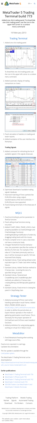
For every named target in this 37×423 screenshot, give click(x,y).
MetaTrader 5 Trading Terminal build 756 (19, 374)
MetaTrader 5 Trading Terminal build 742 (19, 379)
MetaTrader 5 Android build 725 (16, 382)
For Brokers (19, 403)
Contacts (29, 403)
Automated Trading (26, 400)
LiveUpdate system (7, 353)
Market (6, 400)
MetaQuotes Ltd (19, 413)
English (29, 3)
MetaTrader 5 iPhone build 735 (16, 377)
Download (8, 403)
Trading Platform (12, 398)
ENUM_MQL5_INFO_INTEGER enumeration (20, 308)
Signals (14, 400)
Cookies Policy (8, 420)
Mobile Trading (26, 398)
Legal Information (30, 413)
